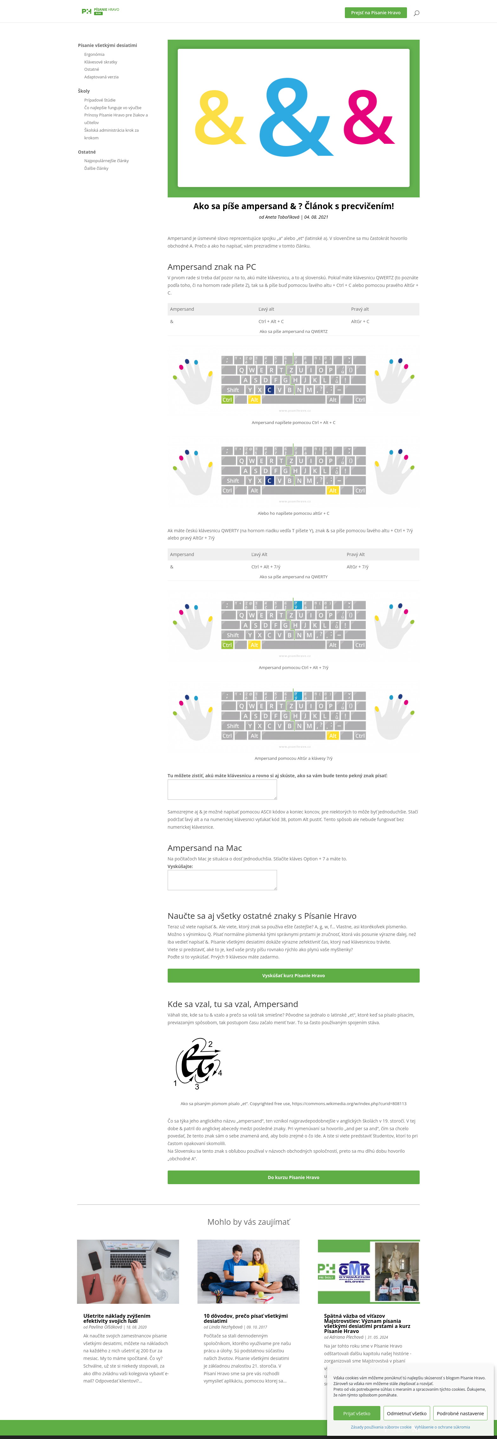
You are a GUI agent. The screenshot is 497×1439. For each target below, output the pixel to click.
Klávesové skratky (100, 62)
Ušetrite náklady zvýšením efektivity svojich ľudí (117, 1318)
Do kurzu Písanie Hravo (294, 1177)
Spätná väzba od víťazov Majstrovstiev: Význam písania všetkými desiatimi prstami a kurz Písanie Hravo (367, 1323)
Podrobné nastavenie (460, 1413)
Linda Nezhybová (225, 1327)
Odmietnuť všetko (407, 1413)
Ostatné (91, 69)
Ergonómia (94, 54)
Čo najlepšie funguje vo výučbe (112, 107)
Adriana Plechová (346, 1337)
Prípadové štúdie (100, 100)
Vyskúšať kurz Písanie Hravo (293, 975)
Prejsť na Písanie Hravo (376, 13)
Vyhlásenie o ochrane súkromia (442, 1427)
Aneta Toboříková (282, 217)
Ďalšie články (96, 168)
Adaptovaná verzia (101, 77)
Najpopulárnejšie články (106, 160)
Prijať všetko (357, 1413)
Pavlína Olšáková (105, 1327)
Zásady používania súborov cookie (381, 1427)
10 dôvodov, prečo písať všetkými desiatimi (246, 1318)
